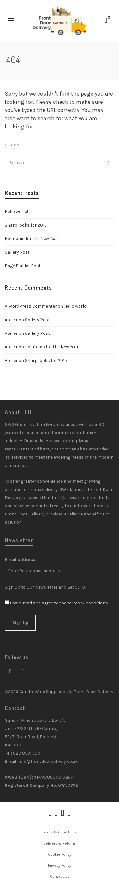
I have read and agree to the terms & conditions (59, 603)
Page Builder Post (23, 265)
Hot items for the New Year (31, 238)
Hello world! (16, 211)
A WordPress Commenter (31, 306)
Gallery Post (17, 252)
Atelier (11, 319)
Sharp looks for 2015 (26, 225)
